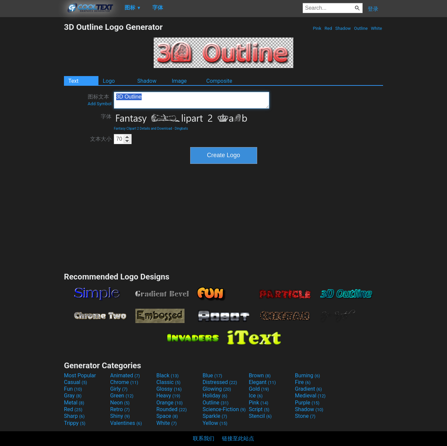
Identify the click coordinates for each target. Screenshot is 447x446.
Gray (72, 395)
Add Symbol (99, 103)
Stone (305, 416)
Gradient (308, 389)
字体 (106, 116)
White (376, 28)
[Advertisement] (32, 122)
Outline (361, 28)
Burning (307, 375)
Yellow (215, 423)
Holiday (215, 395)
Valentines (126, 423)
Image (179, 81)
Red (328, 28)
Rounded (171, 409)
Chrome (124, 382)
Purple (307, 402)
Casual (75, 382)
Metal (74, 402)
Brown (260, 375)
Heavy (168, 395)
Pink (317, 28)
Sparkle (215, 416)
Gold (259, 389)
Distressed (220, 382)
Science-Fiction (224, 409)
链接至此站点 (238, 438)
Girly (119, 389)
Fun (73, 389)
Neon (120, 402)
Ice (256, 395)
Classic (168, 382)
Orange (169, 402)
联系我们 (203, 438)
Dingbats (181, 128)
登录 (373, 9)
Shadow (343, 28)
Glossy (169, 389)
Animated (125, 375)
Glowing (217, 389)
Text (73, 81)
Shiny (120, 416)
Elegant (262, 382)
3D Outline (191, 100)
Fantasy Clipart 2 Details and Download (143, 128)
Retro (120, 409)
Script (259, 409)
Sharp (74, 416)
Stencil (260, 416)
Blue (212, 375)
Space (167, 416)
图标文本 (99, 99)
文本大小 (100, 139)
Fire (303, 382)
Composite (219, 81)
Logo (109, 81)
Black (167, 375)
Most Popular (80, 375)
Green (122, 395)
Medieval (310, 395)
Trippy (74, 423)
